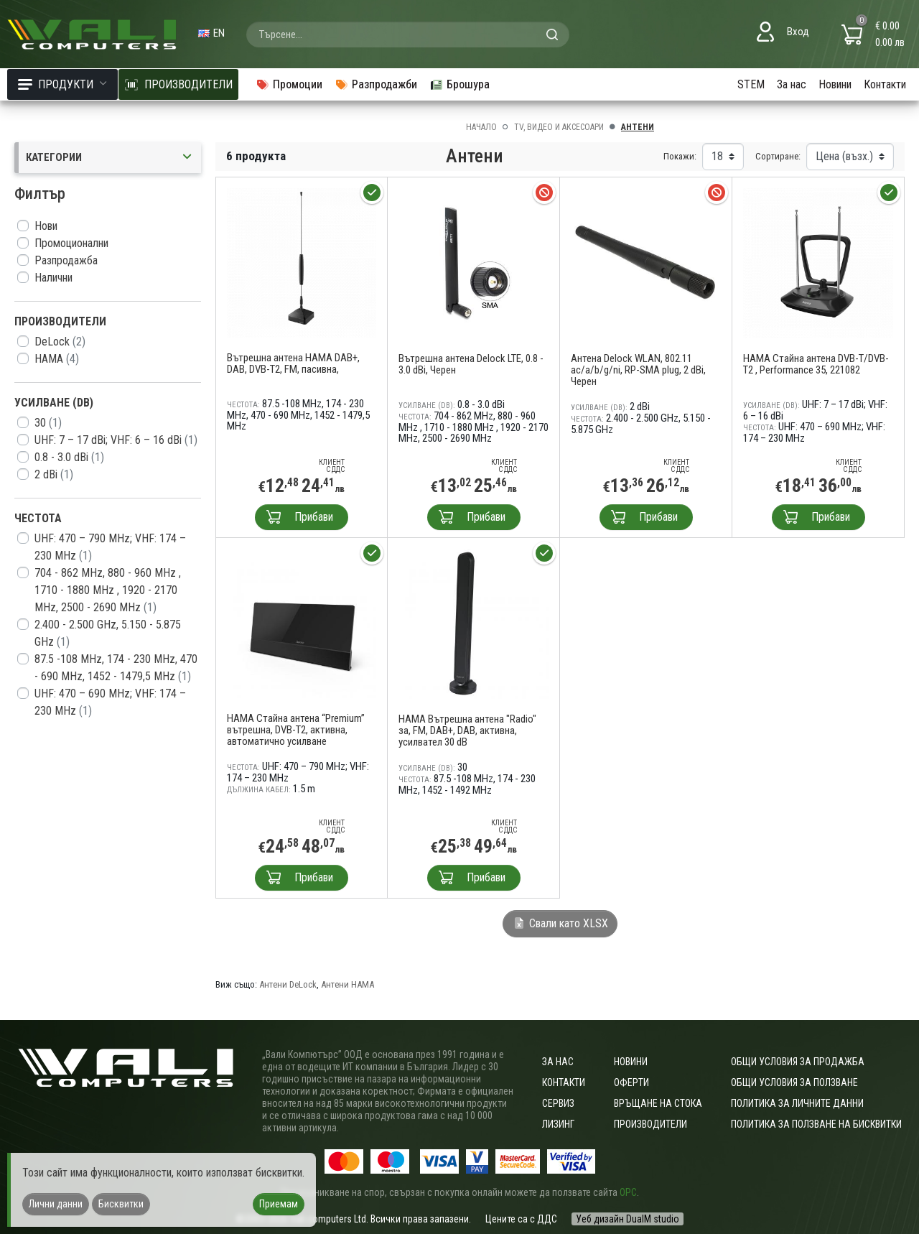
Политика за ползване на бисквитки (816, 1124)
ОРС (628, 1192)
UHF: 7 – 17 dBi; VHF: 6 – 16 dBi (115, 440)
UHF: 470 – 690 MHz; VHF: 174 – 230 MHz (110, 702)
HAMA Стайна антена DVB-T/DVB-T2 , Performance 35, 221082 (816, 364)
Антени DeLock (288, 984)
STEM (751, 84)
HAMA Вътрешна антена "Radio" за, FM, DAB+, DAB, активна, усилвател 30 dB (467, 730)
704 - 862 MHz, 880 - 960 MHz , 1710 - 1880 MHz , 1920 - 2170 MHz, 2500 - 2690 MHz (107, 590)
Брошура (459, 84)
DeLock (59, 341)
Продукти (62, 84)
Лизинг (558, 1124)
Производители (650, 1124)
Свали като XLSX (560, 923)
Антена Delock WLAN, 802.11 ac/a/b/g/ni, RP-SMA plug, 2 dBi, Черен (638, 370)
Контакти (885, 84)
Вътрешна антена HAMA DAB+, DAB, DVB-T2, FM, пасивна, (293, 363)
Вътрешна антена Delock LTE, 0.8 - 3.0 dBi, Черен (471, 364)
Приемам (278, 1204)
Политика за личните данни (797, 1103)
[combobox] (407, 34)
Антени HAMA (347, 984)
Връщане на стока (658, 1103)
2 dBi (53, 474)
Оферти (631, 1082)
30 (48, 423)
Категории (110, 157)
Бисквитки (121, 1204)
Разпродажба (66, 260)
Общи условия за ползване (794, 1082)
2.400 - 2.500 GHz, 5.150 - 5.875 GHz (107, 633)
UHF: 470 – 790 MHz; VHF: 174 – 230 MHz (110, 547)
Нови (45, 226)
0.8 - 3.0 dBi (69, 457)
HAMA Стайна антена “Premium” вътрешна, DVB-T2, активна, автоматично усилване (296, 730)
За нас (791, 84)
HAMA (56, 359)
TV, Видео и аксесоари (559, 127)
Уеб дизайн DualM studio (627, 1219)
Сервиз (558, 1103)
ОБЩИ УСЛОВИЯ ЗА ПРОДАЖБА (797, 1061)
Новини (835, 84)
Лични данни (56, 1204)
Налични (53, 277)
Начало (481, 127)
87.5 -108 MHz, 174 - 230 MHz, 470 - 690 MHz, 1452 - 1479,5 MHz (115, 667)
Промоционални (71, 243)
